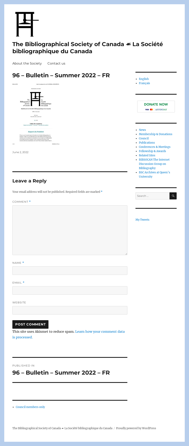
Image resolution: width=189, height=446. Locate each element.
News (142, 130)
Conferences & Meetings (155, 147)
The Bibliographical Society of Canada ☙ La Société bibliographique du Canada (87, 48)
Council (144, 138)
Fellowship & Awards (152, 151)
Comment (21, 201)
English (144, 79)
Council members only (30, 407)
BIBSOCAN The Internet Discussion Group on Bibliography (154, 164)
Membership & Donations (155, 134)
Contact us (56, 63)
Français (144, 83)
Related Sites (147, 155)
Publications (147, 142)
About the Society (27, 63)
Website (19, 302)
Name (18, 263)
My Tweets (142, 219)
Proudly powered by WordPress (136, 428)
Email (18, 282)
